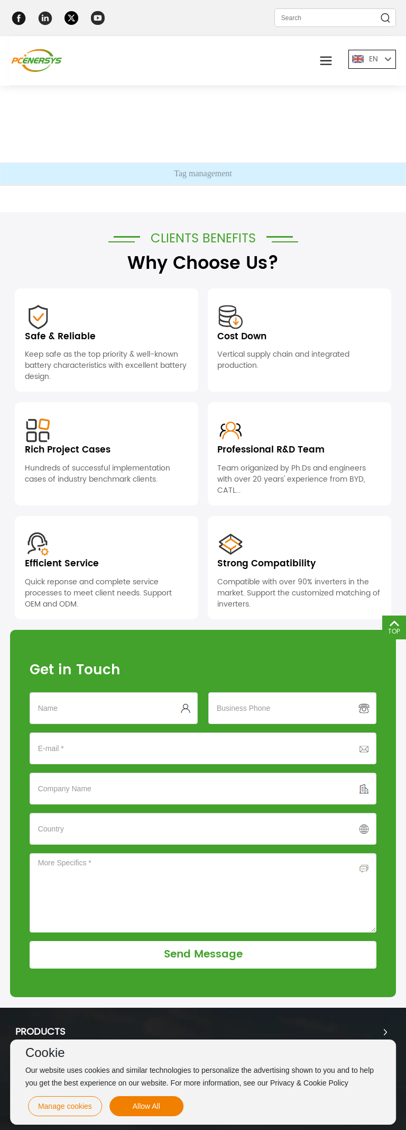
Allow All (146, 1106)
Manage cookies (65, 1106)
